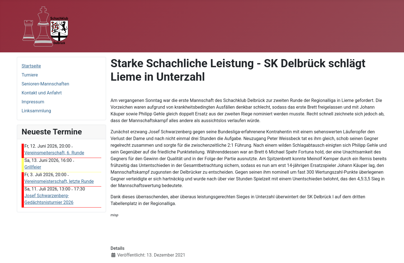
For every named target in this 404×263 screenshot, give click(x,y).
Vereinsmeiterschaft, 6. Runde (54, 152)
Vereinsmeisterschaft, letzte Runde (59, 181)
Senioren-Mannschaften (45, 84)
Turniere (30, 75)
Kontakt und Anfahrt (42, 93)
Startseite (31, 66)
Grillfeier (32, 167)
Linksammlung (36, 110)
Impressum (33, 101)
